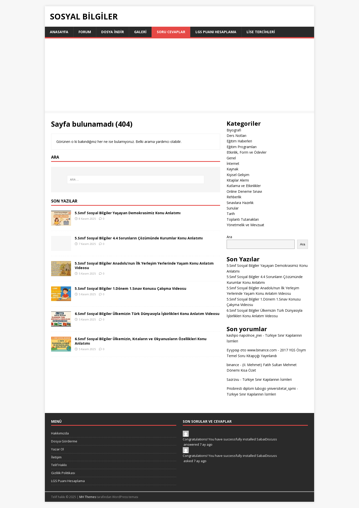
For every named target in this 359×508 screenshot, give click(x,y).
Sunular (233, 208)
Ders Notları (236, 135)
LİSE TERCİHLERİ (261, 31)
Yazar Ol (57, 449)
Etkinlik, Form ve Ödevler (247, 152)
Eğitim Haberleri (239, 141)
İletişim (56, 457)
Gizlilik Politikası (63, 473)
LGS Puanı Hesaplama (215, 31)
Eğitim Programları (242, 146)
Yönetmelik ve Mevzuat (245, 224)
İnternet (233, 163)
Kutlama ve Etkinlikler (244, 185)
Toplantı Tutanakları (243, 219)
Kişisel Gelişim (238, 174)
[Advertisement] (179, 76)
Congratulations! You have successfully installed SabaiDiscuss (230, 439)
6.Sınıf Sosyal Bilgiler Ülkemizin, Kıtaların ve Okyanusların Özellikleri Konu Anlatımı (140, 341)
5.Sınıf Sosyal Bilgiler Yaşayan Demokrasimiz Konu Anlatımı (127, 212)
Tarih (231, 213)
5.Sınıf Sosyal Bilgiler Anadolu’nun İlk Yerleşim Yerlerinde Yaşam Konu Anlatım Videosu (144, 265)
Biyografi (234, 130)
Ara (229, 236)
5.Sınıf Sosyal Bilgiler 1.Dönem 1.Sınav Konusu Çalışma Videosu (130, 288)
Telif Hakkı (59, 465)
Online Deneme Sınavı (244, 191)
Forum (85, 31)
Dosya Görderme (64, 441)
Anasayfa (59, 31)
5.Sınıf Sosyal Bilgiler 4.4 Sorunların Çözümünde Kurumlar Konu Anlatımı (139, 238)
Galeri (140, 31)
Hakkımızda (60, 433)
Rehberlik (234, 197)
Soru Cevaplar (171, 31)
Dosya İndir (112, 31)
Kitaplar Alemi (238, 180)
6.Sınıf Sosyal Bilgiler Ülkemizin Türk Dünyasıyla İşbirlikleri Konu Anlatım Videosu (147, 313)
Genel (231, 158)
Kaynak (232, 169)
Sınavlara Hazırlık (240, 202)
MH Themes (87, 497)
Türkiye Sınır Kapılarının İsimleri (267, 379)
